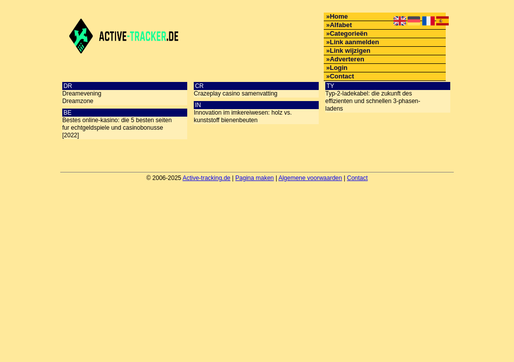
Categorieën (348, 33)
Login (338, 67)
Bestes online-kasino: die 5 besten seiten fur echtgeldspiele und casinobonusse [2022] (117, 128)
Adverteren (347, 59)
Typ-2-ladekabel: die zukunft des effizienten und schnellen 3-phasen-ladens (372, 101)
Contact (342, 76)
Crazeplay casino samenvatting (236, 93)
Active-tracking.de (206, 178)
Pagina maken (254, 178)
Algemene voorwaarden (310, 178)
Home (339, 16)
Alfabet (341, 25)
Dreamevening (81, 93)
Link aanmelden (354, 42)
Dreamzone (77, 101)
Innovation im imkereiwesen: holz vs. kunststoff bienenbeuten (243, 116)
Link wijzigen (350, 50)
